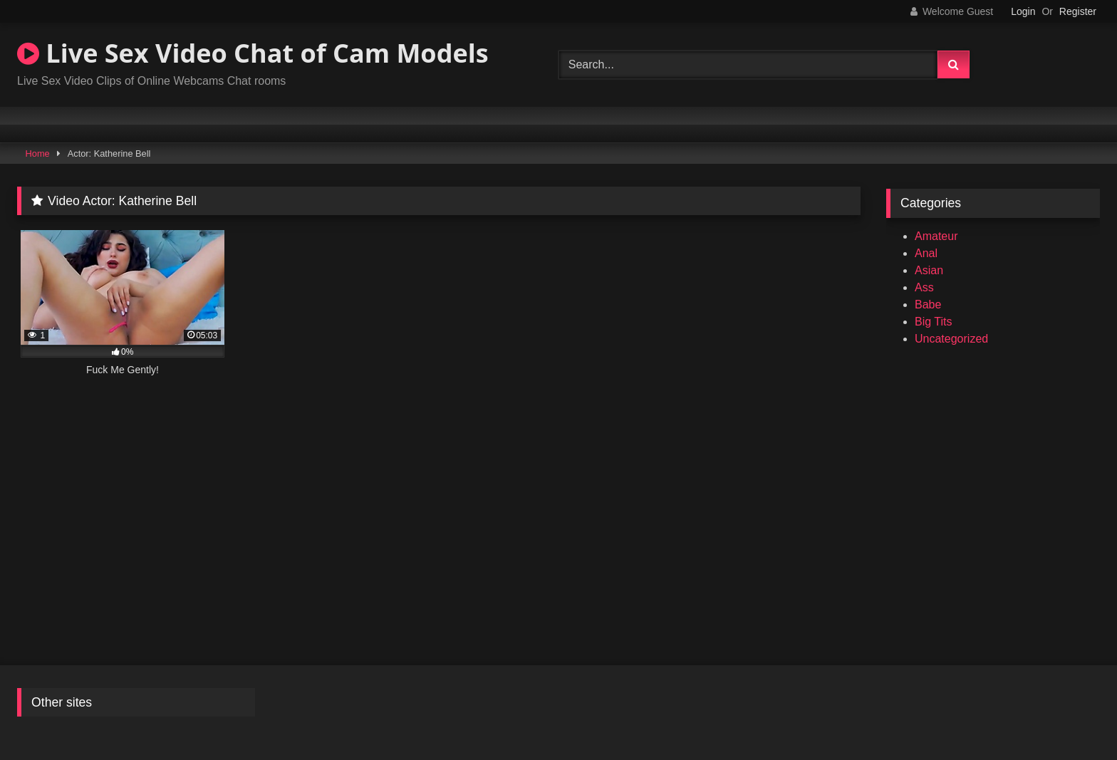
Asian (929, 270)
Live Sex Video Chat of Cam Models (253, 53)
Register (1077, 11)
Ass (924, 287)
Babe (928, 304)
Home (38, 153)
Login (1023, 11)
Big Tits (933, 322)
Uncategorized (951, 339)
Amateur (936, 236)
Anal (926, 253)
